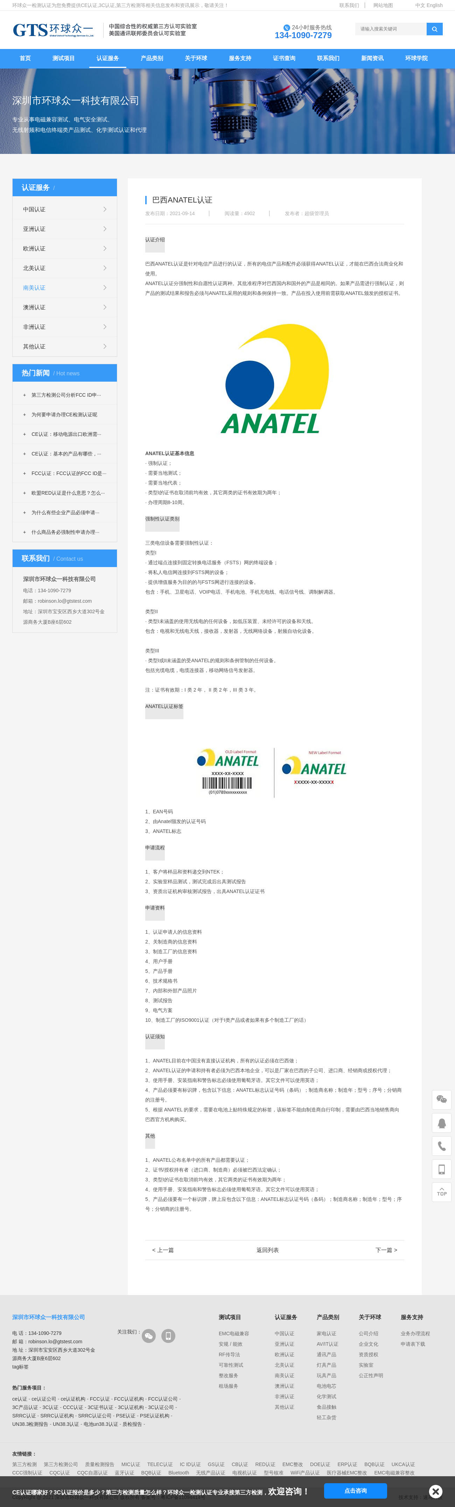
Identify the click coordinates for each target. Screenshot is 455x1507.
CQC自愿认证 (92, 1473)
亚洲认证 (34, 229)
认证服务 (108, 58)
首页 (25, 58)
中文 (420, 5)
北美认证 (34, 268)
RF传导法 (229, 1354)
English (435, 5)
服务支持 (240, 58)
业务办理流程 (415, 1333)
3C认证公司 (161, 1407)
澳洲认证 (34, 307)
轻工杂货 (326, 1417)
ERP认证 (347, 1464)
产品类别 (152, 58)
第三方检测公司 (61, 1464)
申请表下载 (413, 1344)
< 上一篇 (163, 1250)
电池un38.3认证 (101, 1424)
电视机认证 (244, 1473)
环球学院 (416, 58)
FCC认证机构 (129, 1399)
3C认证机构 (131, 1407)
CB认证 (240, 1464)
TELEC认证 (160, 1464)
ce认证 (19, 1399)
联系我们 (349, 5)
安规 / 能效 (231, 1344)
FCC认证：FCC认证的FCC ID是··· (64, 473)
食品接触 (326, 1407)
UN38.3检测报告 (30, 1424)
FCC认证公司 (163, 1399)
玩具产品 (326, 1375)
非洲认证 (34, 327)
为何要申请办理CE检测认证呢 (60, 414)
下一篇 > (386, 1250)
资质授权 (368, 1354)
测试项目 (63, 58)
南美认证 (34, 288)
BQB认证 (374, 1464)
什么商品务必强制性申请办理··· (61, 532)
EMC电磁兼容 (234, 1333)
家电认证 (326, 1333)
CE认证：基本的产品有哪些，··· (62, 454)
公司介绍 (368, 1333)
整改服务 (228, 1375)
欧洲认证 (34, 249)
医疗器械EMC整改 (347, 1473)
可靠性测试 (231, 1365)
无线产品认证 (210, 1473)
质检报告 (132, 1424)
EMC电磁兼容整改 (394, 1473)
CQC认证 (59, 1473)
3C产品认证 (25, 1407)
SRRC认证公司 (95, 1415)
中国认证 (34, 209)
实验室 (366, 1365)
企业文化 (368, 1344)
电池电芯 (326, 1386)
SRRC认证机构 (57, 1415)
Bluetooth (178, 1473)
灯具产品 (326, 1365)
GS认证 (216, 1464)
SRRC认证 (24, 1415)
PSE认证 (125, 1415)
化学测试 (326, 1396)
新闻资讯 (372, 58)
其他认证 (34, 346)
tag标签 (20, 1367)
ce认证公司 (43, 1399)
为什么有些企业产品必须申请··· (61, 512)
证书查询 (284, 58)
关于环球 (196, 58)
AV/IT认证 (327, 1344)
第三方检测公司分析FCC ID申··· (62, 395)
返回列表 (268, 1250)
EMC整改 (292, 1464)
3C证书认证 (101, 1407)
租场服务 (228, 1386)
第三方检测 (24, 1464)
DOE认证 (320, 1464)
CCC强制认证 (27, 1473)
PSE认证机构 (154, 1415)
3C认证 (50, 1407)
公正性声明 (371, 1375)
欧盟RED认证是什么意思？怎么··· (64, 493)
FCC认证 (100, 1399)
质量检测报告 (99, 1464)
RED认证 (265, 1464)
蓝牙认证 (124, 1473)
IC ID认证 (190, 1464)
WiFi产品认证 (305, 1473)
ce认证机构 (73, 1399)
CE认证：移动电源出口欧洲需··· (62, 434)
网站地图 (383, 5)
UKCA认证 (403, 1464)
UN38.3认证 (66, 1424)
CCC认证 (73, 1407)
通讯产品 (326, 1354)
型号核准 (274, 1473)
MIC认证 (130, 1464)
